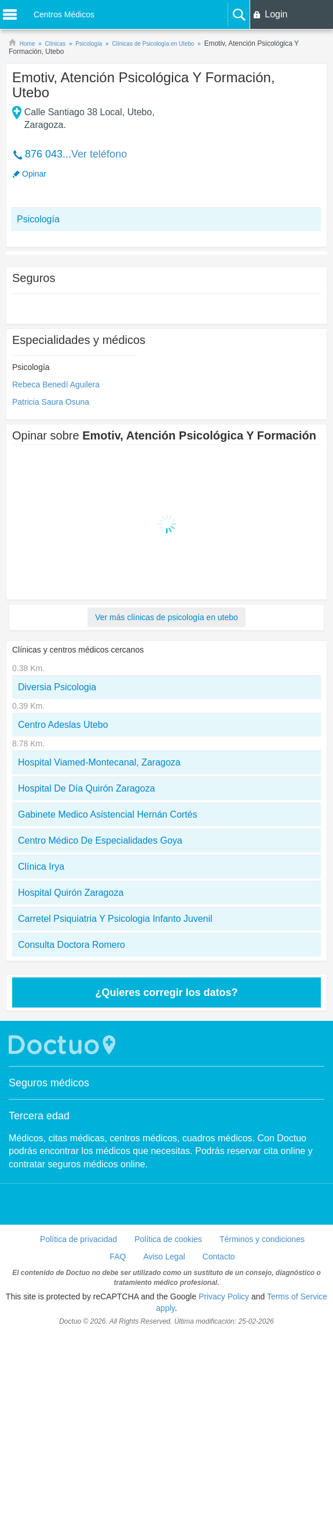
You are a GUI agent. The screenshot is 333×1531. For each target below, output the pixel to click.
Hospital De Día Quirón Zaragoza (86, 788)
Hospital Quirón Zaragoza (70, 893)
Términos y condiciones (262, 1239)
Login (276, 14)
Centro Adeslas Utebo (63, 725)
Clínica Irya (41, 866)
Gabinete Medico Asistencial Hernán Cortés (107, 814)
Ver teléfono (99, 154)
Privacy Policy (224, 1296)
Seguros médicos (49, 1083)
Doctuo (64, 1044)
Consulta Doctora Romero (71, 945)
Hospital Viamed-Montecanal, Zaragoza (99, 762)
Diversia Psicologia (57, 687)
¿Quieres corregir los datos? (166, 992)
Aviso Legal (164, 1256)
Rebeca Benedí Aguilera (56, 384)
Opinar (34, 173)
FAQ (117, 1256)
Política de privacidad (78, 1239)
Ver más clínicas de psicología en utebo (166, 617)
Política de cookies (168, 1239)
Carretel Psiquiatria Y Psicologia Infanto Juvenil (115, 919)
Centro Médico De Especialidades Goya (100, 840)
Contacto (219, 1256)
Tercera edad (39, 1116)
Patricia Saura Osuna (50, 401)
